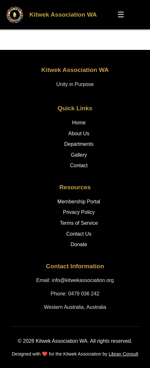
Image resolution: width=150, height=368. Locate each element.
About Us (78, 133)
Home (79, 122)
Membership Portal (78, 201)
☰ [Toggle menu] (120, 14)
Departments (79, 144)
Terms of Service (79, 223)
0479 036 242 (84, 293)
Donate (79, 244)
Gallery (79, 155)
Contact (78, 165)
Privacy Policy (79, 212)
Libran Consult (123, 353)
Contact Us (78, 234)
